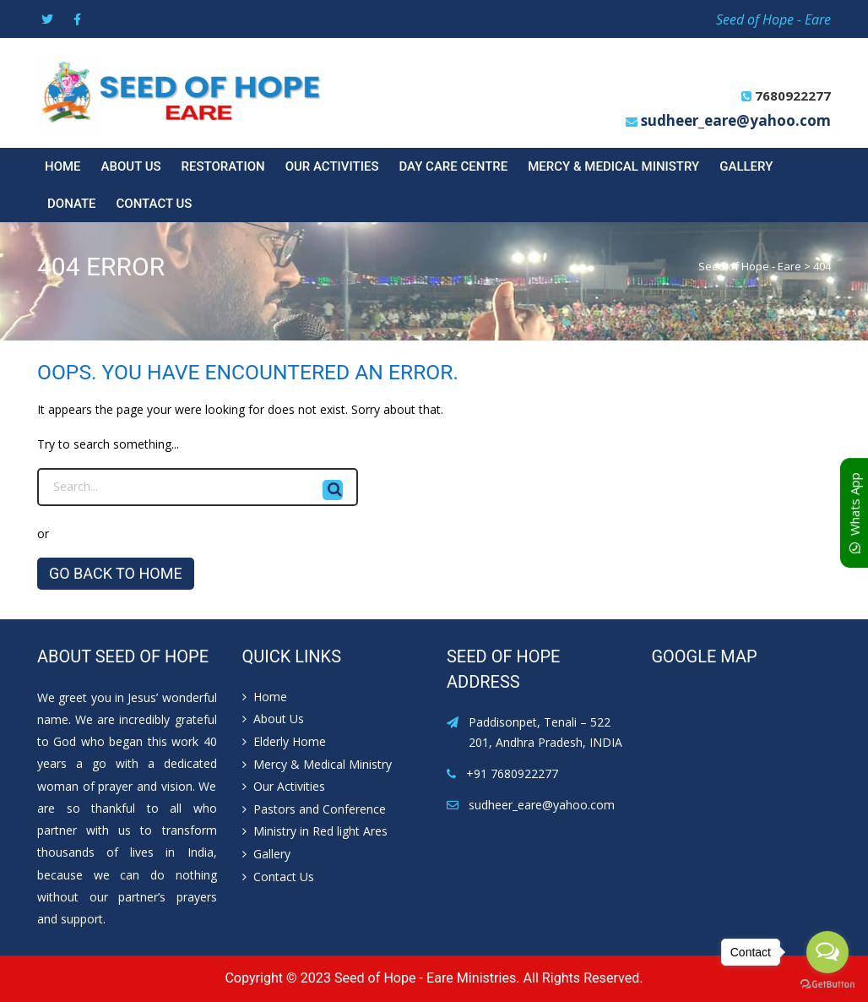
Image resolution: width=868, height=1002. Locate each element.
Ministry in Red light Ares (320, 831)
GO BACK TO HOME (115, 573)
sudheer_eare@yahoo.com (736, 120)
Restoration (223, 166)
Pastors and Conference (319, 809)
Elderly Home (289, 741)
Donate (71, 203)
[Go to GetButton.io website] (827, 984)
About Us (131, 166)
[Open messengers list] (827, 952)
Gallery (746, 166)
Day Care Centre (453, 166)
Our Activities (332, 166)
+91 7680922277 (512, 773)
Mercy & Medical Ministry (613, 166)
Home (63, 166)
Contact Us (155, 203)
